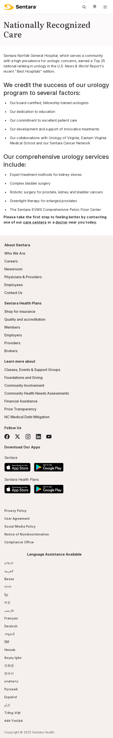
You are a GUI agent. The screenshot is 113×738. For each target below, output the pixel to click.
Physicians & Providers (23, 277)
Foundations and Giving (23, 377)
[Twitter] (17, 436)
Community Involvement (24, 385)
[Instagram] (28, 436)
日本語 (9, 665)
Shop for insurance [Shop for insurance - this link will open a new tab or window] (19, 311)
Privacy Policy (15, 510)
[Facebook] (7, 436)
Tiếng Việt (12, 713)
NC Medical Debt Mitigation (27, 417)
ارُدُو (7, 705)
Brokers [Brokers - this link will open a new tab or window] (10, 351)
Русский (11, 689)
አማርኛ (8, 563)
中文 (7, 602)
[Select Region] (94, 7)
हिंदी (6, 642)
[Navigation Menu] (105, 7)
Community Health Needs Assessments (36, 393)
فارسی (9, 610)
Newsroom (13, 269)
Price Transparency (20, 409)
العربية (8, 571)
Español (10, 697)
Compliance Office (19, 542)
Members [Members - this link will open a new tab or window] (12, 327)
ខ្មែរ (6, 594)
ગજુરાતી (9, 634)
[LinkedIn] (38, 436)
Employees (13, 285)
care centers (35, 222)
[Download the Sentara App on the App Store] (17, 466)
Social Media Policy (20, 526)
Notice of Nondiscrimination (26, 534)
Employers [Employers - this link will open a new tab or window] (13, 335)
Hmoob (9, 650)
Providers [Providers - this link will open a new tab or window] (12, 343)
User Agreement (17, 518)
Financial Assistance (21, 401)
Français (11, 618)
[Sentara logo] (20, 7)
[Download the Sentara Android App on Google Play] (48, 466)
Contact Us (13, 292)
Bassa (9, 579)
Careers (11, 261)
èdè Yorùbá (13, 720)
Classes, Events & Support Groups (32, 369)
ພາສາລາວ (11, 681)
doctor (61, 222)
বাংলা (8, 587)
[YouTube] (48, 437)
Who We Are (14, 253)
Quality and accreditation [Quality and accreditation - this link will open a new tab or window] (24, 319)
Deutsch (10, 626)
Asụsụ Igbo (13, 657)
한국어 (9, 673)
